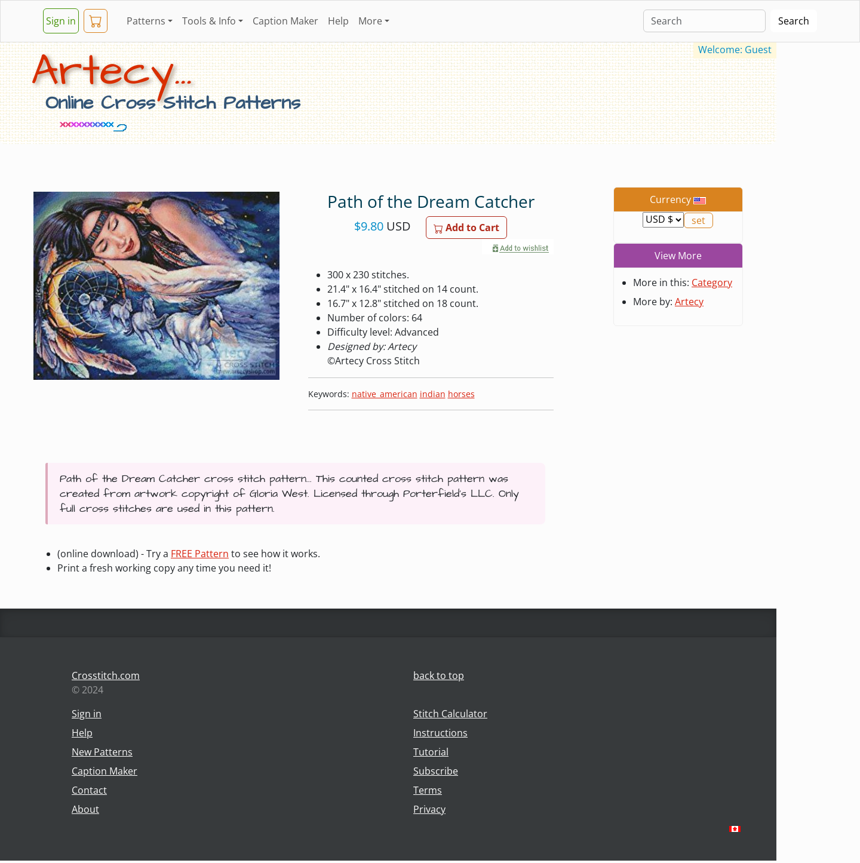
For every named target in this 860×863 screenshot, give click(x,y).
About (85, 809)
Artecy (689, 301)
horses (461, 394)
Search (793, 20)
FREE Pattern (200, 553)
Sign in (61, 20)
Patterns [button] (146, 20)
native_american (384, 394)
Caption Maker (285, 20)
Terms (427, 790)
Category (712, 282)
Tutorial (431, 751)
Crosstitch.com (106, 675)
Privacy (429, 809)
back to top (438, 675)
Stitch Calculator (450, 713)
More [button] (370, 20)
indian (433, 394)
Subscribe (435, 771)
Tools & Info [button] (209, 20)
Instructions (440, 732)
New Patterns (102, 751)
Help (338, 20)
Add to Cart (466, 227)
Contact (89, 790)
